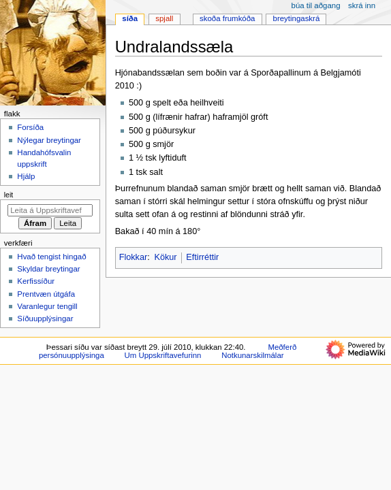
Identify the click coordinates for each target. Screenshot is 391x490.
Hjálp (26, 176)
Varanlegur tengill (47, 306)
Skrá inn (361, 5)
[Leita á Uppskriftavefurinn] (50, 210)
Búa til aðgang (316, 5)
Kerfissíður (35, 281)
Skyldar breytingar (48, 269)
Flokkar (133, 257)
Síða (130, 18)
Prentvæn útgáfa (46, 294)
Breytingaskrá (296, 18)
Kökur (165, 257)
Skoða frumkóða (227, 18)
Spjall (164, 18)
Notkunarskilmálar (252, 355)
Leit (8, 195)
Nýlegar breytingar (49, 140)
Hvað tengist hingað (51, 256)
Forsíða (30, 127)
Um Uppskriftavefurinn (162, 355)
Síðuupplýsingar (45, 318)
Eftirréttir (202, 257)
